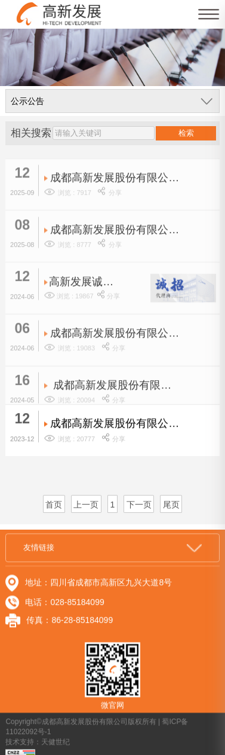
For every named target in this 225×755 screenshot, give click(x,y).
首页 (53, 504)
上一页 (85, 504)
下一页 (139, 504)
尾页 (171, 504)
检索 (186, 133)
